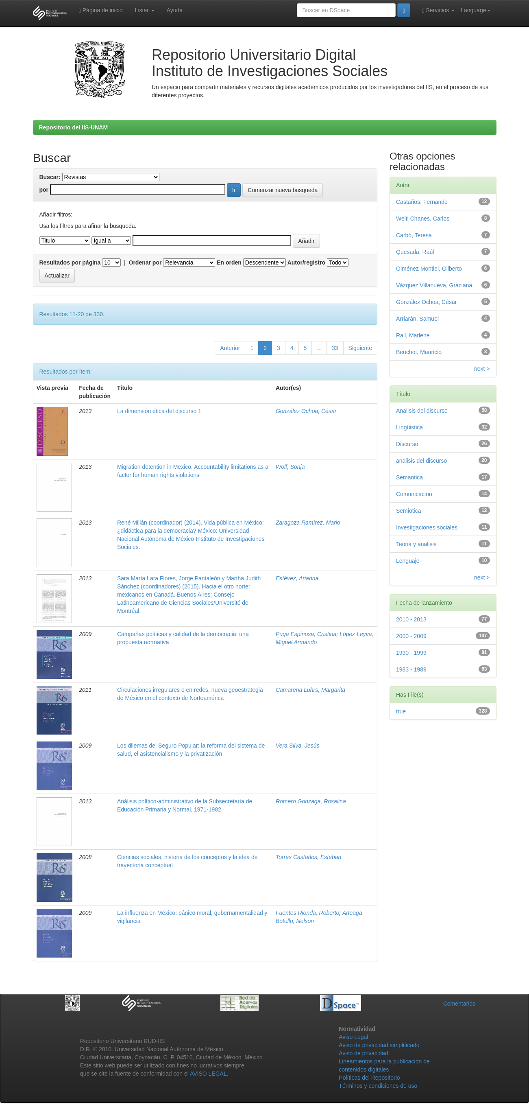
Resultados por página (70, 262)
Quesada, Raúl (415, 252)
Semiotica (408, 510)
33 (335, 348)
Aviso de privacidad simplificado (379, 1045)
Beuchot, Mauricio (419, 352)
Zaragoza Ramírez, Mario (308, 522)
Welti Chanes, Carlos (422, 218)
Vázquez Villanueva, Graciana (434, 285)
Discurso (407, 444)
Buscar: (50, 177)
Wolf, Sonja (290, 467)
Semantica (409, 477)
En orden (229, 262)
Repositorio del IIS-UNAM (73, 127)
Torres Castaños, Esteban (308, 857)
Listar (145, 10)
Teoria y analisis (416, 544)
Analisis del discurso (422, 410)
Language (475, 10)
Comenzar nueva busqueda (283, 190)
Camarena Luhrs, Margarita (310, 690)
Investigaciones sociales (426, 527)
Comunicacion (414, 494)
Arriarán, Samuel (417, 318)
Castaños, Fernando (422, 202)
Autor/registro (306, 262)
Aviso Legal (353, 1037)
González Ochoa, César (306, 411)
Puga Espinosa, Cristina (306, 634)
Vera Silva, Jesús (298, 745)
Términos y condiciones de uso (378, 1086)
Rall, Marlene (412, 335)
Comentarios (459, 1003)
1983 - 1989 (411, 669)
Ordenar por (145, 262)
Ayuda (175, 10)
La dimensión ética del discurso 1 (159, 411)
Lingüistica (409, 427)
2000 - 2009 (411, 636)
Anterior (230, 348)
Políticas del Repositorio (369, 1077)
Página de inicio (101, 10)
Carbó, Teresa (414, 235)
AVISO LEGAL (208, 1073)
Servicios (438, 10)
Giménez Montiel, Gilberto (429, 268)
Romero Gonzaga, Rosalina (311, 801)
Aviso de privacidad (363, 1053)
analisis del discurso (421, 460)
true (401, 711)
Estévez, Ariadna (297, 578)
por (44, 189)
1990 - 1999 (411, 653)
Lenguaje (408, 561)
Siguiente (360, 348)
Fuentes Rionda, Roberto (307, 913)
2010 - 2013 (411, 619)
